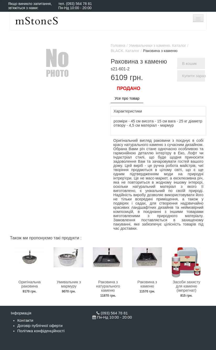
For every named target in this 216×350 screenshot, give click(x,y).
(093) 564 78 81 (79, 4)
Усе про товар (127, 98)
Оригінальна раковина (29, 284)
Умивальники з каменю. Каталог (157, 45)
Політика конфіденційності (40, 331)
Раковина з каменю (147, 284)
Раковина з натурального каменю (108, 286)
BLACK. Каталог (125, 51)
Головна (118, 45)
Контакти (25, 320)
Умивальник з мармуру (69, 284)
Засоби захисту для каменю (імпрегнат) (186, 286)
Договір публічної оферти (39, 326)
